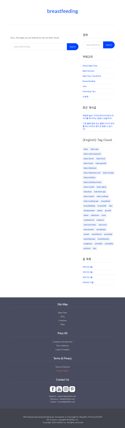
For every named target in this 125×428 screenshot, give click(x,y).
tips (94, 248)
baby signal (101, 187)
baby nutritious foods (92, 182)
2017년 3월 (88, 267)
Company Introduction (62, 341)
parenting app (89, 239)
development (89, 210)
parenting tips (103, 239)
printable (98, 243)
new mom (103, 225)
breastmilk (102, 206)
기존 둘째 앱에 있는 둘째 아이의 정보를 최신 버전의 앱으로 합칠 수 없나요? (98, 126)
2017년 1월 (88, 277)
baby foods (88, 163)
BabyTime (62, 312)
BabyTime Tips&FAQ (92, 76)
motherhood (89, 220)
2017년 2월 (88, 272)
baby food (101, 158)
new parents (89, 229)
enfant (99, 210)
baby (86, 149)
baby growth (101, 163)
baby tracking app (91, 201)
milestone (95, 215)
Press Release (62, 345)
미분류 (85, 96)
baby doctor (89, 158)
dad (110, 206)
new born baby (90, 225)
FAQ (63, 316)
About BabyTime (90, 65)
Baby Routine (88, 71)
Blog (63, 324)
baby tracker (89, 196)
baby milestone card (92, 173)
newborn (100, 220)
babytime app (100, 192)
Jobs (85, 86)
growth (108, 210)
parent (86, 234)
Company (62, 320)
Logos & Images (63, 349)
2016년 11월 (88, 282)
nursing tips (101, 229)
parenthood (97, 234)
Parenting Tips (89, 91)
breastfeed (105, 201)
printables (109, 243)
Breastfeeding (89, 81)
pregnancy (88, 243)
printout (87, 248)
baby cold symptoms (92, 154)
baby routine (89, 187)
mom (104, 215)
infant (86, 215)
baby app (94, 149)
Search (73, 46)
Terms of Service (62, 367)
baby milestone (90, 168)
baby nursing (108, 173)
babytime (88, 192)
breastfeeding (89, 206)
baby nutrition (89, 177)
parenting (108, 234)
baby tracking (102, 196)
